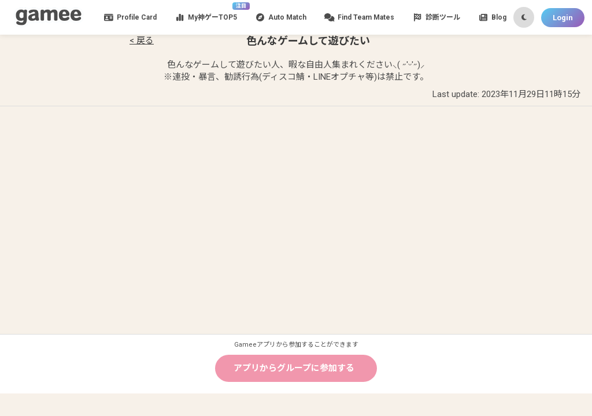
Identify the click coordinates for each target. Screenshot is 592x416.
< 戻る (142, 40)
